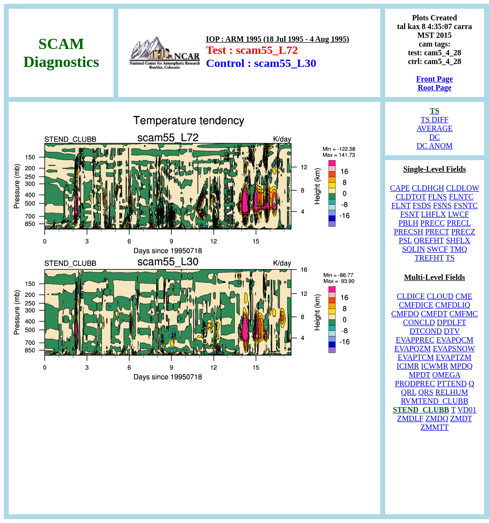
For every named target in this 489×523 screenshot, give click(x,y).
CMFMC (463, 314)
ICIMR (408, 366)
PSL (405, 240)
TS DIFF (434, 119)
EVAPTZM (454, 357)
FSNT (409, 214)
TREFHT (429, 258)
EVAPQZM (412, 348)
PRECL (459, 223)
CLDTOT (411, 197)
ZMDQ (436, 418)
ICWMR (434, 366)
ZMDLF (410, 418)
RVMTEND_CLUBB (434, 401)
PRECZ (463, 232)
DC (434, 137)
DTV (452, 331)
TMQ (458, 249)
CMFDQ (405, 314)
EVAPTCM (416, 357)
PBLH (408, 223)
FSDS (422, 205)
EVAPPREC (415, 340)
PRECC (432, 223)
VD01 (466, 410)
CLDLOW (462, 188)
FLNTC (461, 197)
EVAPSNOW (454, 348)
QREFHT (429, 240)
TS (450, 258)
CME (464, 296)
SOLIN (413, 249)
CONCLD (419, 322)
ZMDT (461, 418)
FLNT (401, 205)
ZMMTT (435, 427)
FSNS (442, 205)
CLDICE (411, 296)
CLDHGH (428, 188)
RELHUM (451, 392)
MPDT (419, 375)
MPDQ (461, 366)
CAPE (400, 188)
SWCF (437, 249)
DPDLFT (451, 322)
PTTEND (452, 383)
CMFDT (434, 314)
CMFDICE (416, 305)
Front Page (434, 79)
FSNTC (466, 205)
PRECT (437, 232)
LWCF (458, 214)
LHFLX (433, 214)
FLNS (437, 197)
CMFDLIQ (452, 305)
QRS (425, 392)
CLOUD (440, 296)
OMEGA (446, 375)
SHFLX (458, 240)
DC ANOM (435, 146)
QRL (408, 392)
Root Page (435, 87)
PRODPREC (415, 383)
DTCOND (425, 331)
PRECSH (408, 232)
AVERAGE (435, 128)
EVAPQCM (455, 340)
